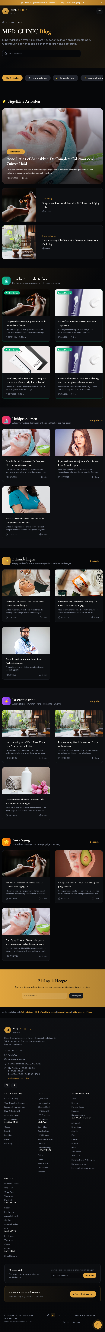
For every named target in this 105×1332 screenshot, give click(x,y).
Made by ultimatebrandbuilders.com (18, 1321)
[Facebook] (14, 1085)
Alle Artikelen (12, 78)
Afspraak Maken (83, 1294)
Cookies (76, 1322)
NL (53, 1315)
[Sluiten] (101, 2)
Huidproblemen (37, 78)
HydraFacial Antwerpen (45, 1012)
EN (65, 1315)
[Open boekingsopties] (98, 1325)
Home (11, 22)
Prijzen (89, 1012)
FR (59, 1315)
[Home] (3, 22)
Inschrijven (76, 996)
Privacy (66, 1322)
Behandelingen (65, 78)
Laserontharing (64, 1012)
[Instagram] (7, 1085)
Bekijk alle (96, 420)
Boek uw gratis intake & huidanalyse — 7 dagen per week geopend (54, 3)
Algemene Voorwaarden (85, 1315)
